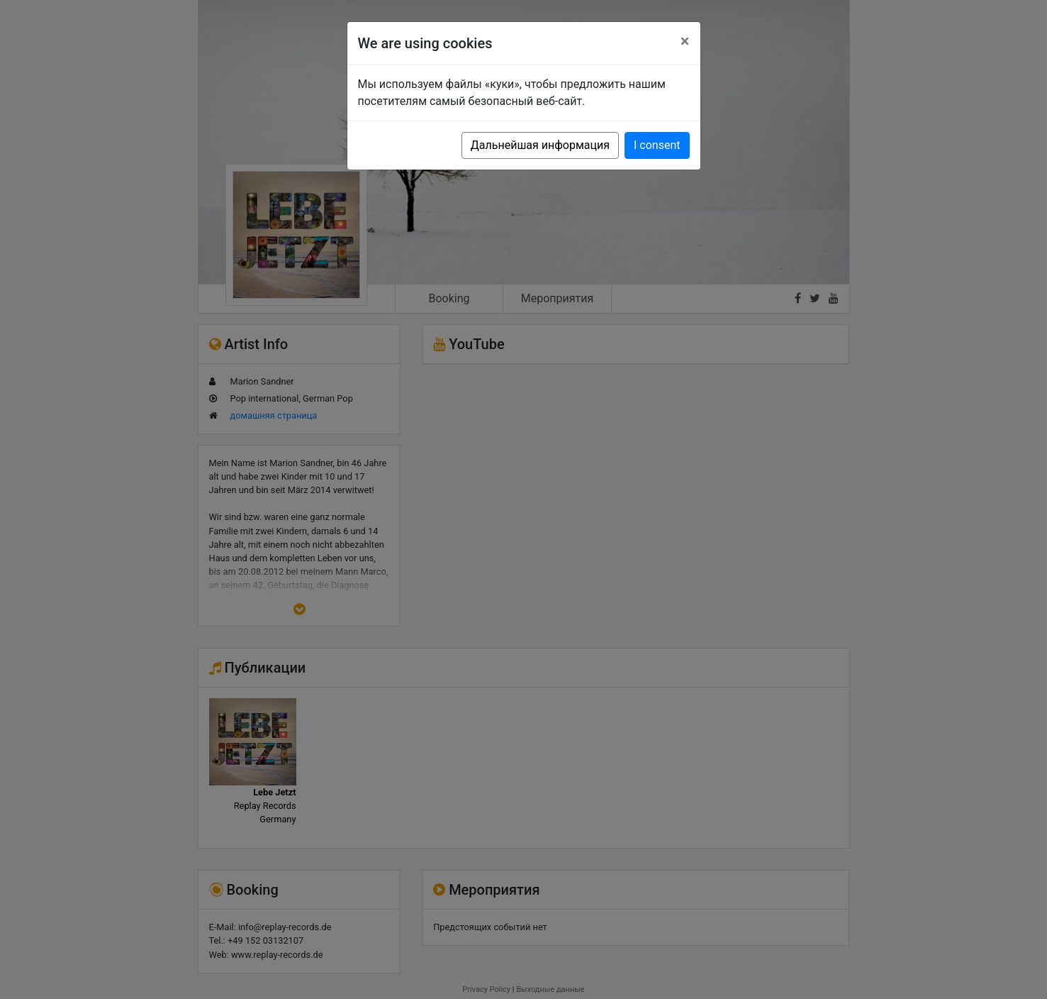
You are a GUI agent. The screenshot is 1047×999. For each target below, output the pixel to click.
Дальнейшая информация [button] (540, 145)
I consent (657, 145)
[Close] (685, 41)
